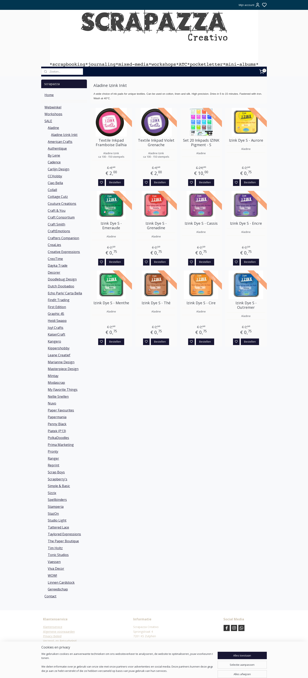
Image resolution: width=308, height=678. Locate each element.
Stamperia (56, 506)
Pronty (53, 451)
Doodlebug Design (62, 279)
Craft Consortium (61, 217)
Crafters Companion (63, 238)
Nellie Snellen (58, 396)
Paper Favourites (61, 410)
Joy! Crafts (55, 327)
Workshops (53, 114)
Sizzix (52, 493)
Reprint (53, 465)
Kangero (54, 341)
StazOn (53, 513)
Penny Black (57, 424)
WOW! (52, 575)
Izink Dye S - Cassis (200, 223)
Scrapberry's (57, 479)
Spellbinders (57, 499)
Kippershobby (58, 348)
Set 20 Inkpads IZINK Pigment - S (201, 142)
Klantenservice (52, 627)
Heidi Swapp (57, 320)
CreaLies (54, 245)
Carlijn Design (58, 169)
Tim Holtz (55, 548)
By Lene (54, 155)
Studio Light (57, 520)
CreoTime (55, 258)
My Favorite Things (62, 389)
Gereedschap (58, 589)
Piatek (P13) (57, 431)
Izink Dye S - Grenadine (156, 225)
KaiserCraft (56, 334)
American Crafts (60, 141)
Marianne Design (61, 362)
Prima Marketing (61, 444)
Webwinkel (52, 107)
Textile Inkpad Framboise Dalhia (111, 142)
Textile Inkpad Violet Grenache (156, 142)
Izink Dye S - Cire (201, 303)
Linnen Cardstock (61, 582)
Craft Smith (56, 224)
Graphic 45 (56, 313)
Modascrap (56, 382)
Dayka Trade (57, 265)
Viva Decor (56, 568)
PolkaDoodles (58, 437)
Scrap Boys (56, 472)
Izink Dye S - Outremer (245, 305)
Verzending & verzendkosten (62, 645)
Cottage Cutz (58, 196)
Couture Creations (62, 203)
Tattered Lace (58, 527)
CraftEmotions (59, 231)
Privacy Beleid (52, 636)
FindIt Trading (58, 300)
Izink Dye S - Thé (156, 303)
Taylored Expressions (64, 534)
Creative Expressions (64, 252)
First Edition (57, 307)
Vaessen (54, 561)
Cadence (54, 162)
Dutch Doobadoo (61, 286)
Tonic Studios (58, 555)
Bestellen (115, 182)
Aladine (53, 127)
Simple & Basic (59, 486)
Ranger (53, 458)
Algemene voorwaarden (59, 632)
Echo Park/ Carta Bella (65, 293)
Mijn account (249, 4)
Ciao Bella (55, 183)
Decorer (54, 272)
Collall (52, 190)
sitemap (165, 670)
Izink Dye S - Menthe (111, 303)
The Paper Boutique (63, 541)
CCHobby (55, 176)
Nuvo (52, 403)
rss (174, 670)
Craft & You (56, 210)
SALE (48, 121)
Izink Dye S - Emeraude (111, 225)
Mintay (53, 376)
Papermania (57, 417)
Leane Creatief (59, 355)
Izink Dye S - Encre (246, 223)
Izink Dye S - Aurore (246, 140)
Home (49, 95)
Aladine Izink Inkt (64, 134)
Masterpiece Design (63, 369)
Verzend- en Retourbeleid (59, 641)
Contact (50, 596)
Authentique (57, 148)
